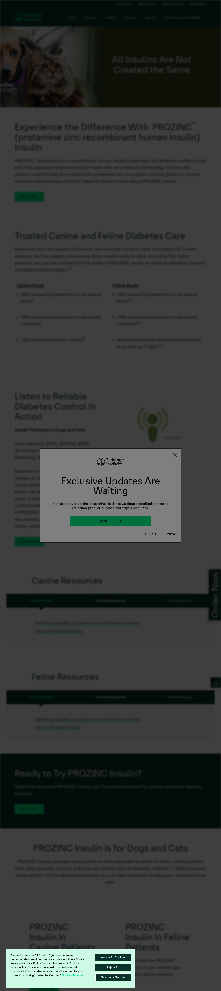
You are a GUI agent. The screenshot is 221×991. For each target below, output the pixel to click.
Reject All (113, 967)
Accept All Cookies (113, 957)
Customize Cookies (113, 977)
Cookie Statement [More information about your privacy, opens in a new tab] (73, 975)
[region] (70, 968)
